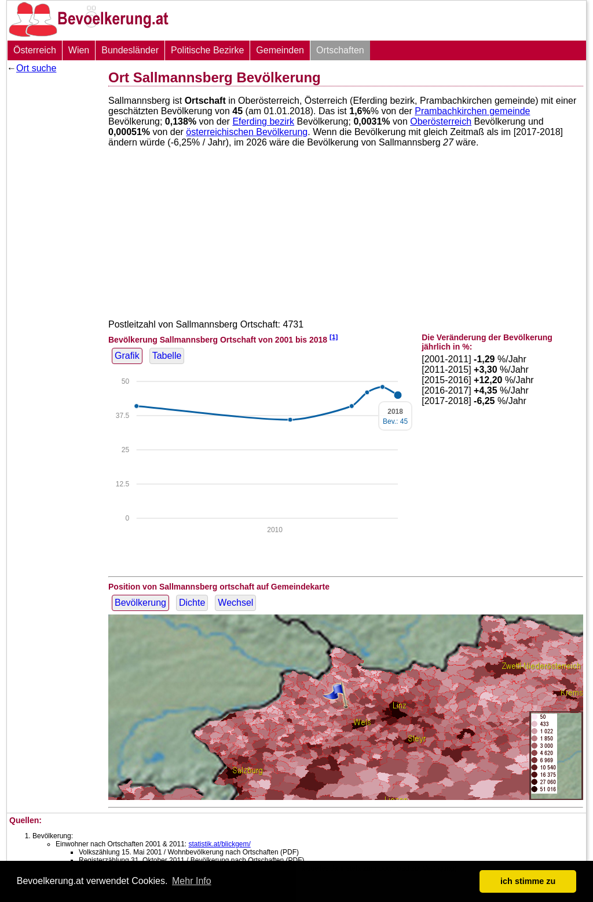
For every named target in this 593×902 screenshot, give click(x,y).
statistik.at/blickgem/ (219, 844)
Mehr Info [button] (191, 881)
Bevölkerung (140, 603)
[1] (334, 336)
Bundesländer (130, 50)
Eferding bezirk (263, 121)
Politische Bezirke (207, 50)
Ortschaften (340, 50)
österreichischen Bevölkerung (247, 132)
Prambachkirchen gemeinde (472, 111)
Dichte (192, 603)
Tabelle (167, 356)
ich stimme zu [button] (527, 881)
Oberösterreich (440, 121)
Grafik (127, 356)
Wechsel (235, 603)
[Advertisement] (53, 252)
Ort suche (36, 68)
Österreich (34, 50)
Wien (78, 50)
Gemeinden (280, 50)
